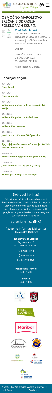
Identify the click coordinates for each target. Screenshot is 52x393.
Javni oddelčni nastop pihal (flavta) (21, 165)
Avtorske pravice (36, 386)
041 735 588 (26, 255)
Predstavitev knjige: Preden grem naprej (24, 156)
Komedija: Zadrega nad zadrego (19, 174)
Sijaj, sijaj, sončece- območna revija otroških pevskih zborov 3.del (26, 146)
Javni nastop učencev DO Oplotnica (21, 135)
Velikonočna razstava (13, 126)
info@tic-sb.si (25, 259)
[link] (42, 5)
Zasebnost (33, 390)
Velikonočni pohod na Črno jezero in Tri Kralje (23, 106)
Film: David (8, 87)
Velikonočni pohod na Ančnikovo (20, 117)
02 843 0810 (26, 251)
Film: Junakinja (10, 96)
